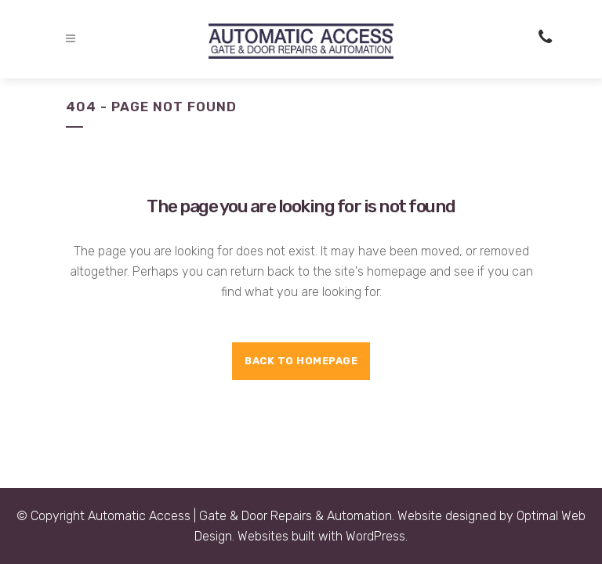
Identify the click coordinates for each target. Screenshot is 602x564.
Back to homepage (301, 361)
